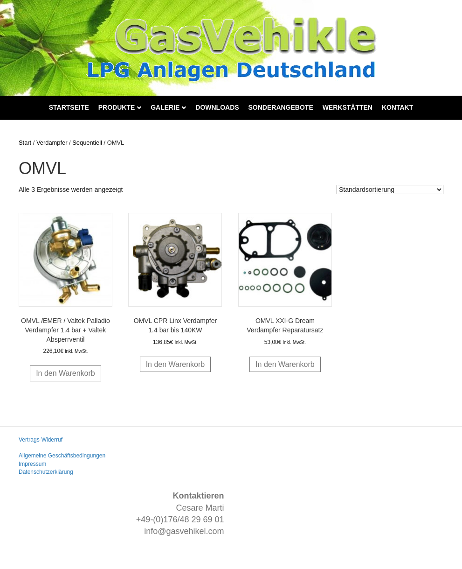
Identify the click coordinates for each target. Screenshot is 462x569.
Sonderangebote (280, 107)
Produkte (116, 107)
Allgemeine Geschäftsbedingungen (62, 455)
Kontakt (397, 107)
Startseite (69, 107)
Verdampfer (52, 142)
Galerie (165, 107)
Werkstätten (347, 107)
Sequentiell (87, 142)
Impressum (32, 464)
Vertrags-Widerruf (40, 439)
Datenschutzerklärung (46, 472)
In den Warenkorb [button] (65, 373)
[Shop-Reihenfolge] (390, 189)
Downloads (217, 107)
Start (25, 142)
